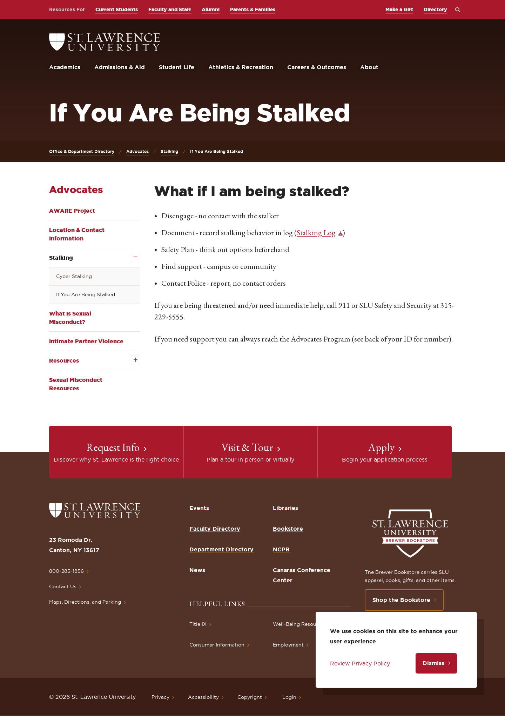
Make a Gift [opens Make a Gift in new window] (399, 9)
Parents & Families (252, 9)
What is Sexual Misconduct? (70, 317)
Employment (288, 645)
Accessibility (203, 697)
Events (199, 508)
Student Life (176, 67)
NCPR (281, 549)
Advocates (137, 151)
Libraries (285, 508)
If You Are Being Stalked (85, 294)
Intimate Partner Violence (86, 341)
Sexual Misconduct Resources (75, 384)
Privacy (160, 697)
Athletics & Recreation (240, 67)
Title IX (198, 624)
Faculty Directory (214, 528)
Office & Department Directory (81, 151)
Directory (435, 9)
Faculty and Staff (169, 9)
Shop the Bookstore (401, 600)
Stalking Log (316, 232)
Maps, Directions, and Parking (85, 602)
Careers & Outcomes (316, 67)
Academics (64, 67)
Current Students (116, 9)
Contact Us (62, 586)
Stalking (169, 151)
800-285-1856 (66, 571)
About (369, 67)
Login (289, 697)
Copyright (249, 697)
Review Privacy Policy (360, 663)
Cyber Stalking (74, 276)
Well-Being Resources (299, 624)
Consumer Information (216, 645)
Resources (64, 360)
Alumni (211, 9)
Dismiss (433, 663)
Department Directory (221, 549)
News (197, 570)
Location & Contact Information (77, 234)
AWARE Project (72, 210)
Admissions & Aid (119, 67)
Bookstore (288, 528)
